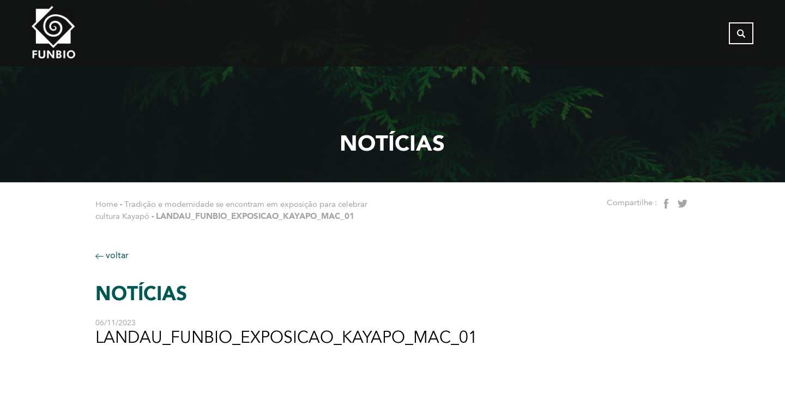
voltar (112, 255)
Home (106, 204)
